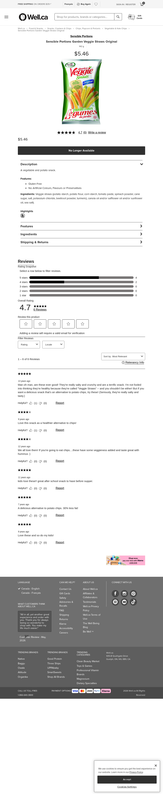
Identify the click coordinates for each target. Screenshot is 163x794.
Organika (23, 677)
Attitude (22, 672)
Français (69, 4)
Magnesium (83, 679)
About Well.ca (90, 589)
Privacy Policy (136, 772)
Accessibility (66, 628)
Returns (63, 619)
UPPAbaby (53, 668)
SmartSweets (54, 672)
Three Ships (54, 663)
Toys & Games (84, 666)
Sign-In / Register (125, 4)
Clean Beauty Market (88, 661)
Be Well (88, 632)
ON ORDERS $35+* (34, 4)
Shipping (64, 615)
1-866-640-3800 (25, 695)
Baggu (21, 663)
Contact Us (65, 589)
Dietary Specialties (87, 683)
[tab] (81, 164)
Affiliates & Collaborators (90, 595)
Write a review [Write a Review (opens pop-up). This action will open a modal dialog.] (97, 132)
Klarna (62, 624)
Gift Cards (64, 593)
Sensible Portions (81, 36)
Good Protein (54, 659)
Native (21, 659)
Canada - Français (31, 593)
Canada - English (30, 589)
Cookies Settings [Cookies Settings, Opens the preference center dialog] (127, 787)
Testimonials (89, 602)
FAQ (61, 610)
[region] (127, 776)
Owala (21, 668)
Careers (63, 633)
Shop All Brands (56, 677)
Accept (127, 779)
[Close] (156, 765)
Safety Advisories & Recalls (66, 602)
